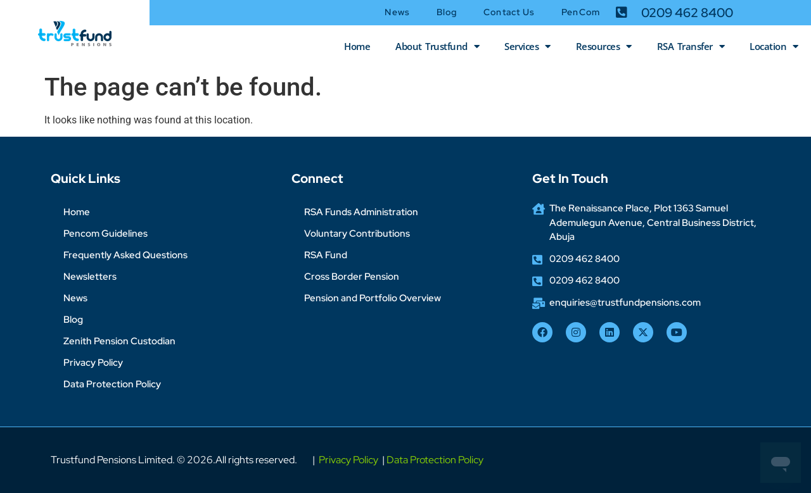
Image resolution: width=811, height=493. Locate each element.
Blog (447, 12)
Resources (604, 46)
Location (774, 46)
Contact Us (509, 12)
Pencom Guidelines (105, 233)
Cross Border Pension (351, 276)
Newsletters (90, 276)
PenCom (580, 12)
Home (357, 46)
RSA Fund (325, 255)
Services (527, 46)
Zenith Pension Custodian (119, 341)
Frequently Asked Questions (125, 255)
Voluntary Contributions (357, 233)
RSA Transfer (691, 46)
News (397, 12)
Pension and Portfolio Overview (372, 298)
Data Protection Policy (112, 384)
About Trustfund (437, 46)
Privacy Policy (93, 362)
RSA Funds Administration (361, 212)
